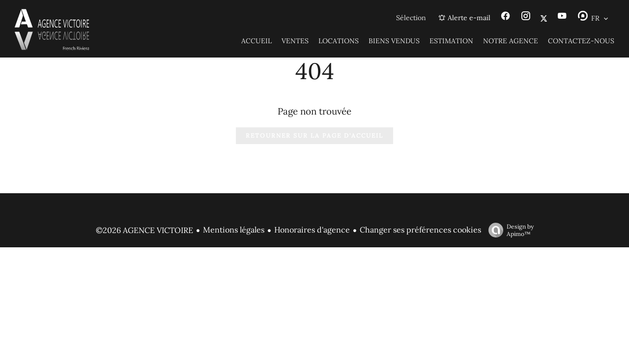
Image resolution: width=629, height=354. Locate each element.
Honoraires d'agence (312, 230)
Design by (509, 230)
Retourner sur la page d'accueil (314, 135)
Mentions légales (233, 230)
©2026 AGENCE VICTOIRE (144, 230)
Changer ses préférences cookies (420, 230)
